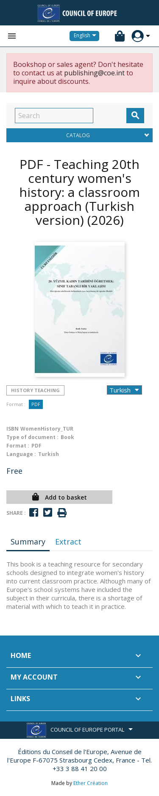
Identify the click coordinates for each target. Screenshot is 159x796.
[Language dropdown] (86, 36)
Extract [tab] (68, 541)
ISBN (12, 428)
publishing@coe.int (94, 72)
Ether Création (90, 783)
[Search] (54, 115)
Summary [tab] (28, 541)
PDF (35, 404)
